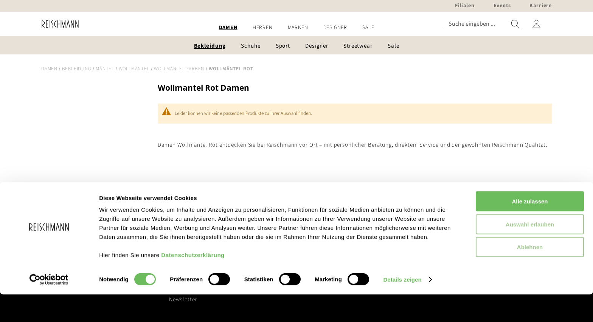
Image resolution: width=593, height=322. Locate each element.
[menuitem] (228, 27)
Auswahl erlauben (530, 252)
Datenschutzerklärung (193, 282)
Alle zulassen (530, 229)
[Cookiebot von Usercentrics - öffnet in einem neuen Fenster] (49, 307)
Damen (49, 68)
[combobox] (481, 24)
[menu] (296, 27)
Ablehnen (530, 274)
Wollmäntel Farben (179, 68)
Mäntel (105, 68)
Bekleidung (77, 68)
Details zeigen (402, 307)
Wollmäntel (134, 68)
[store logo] (57, 24)
